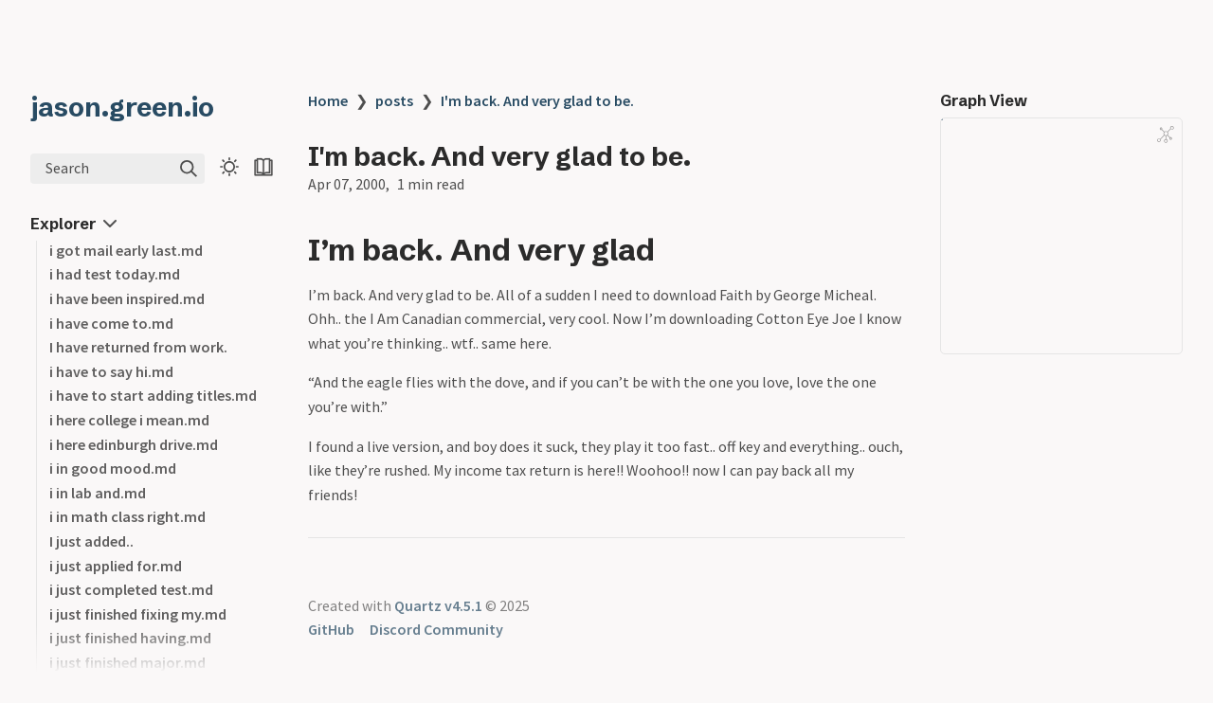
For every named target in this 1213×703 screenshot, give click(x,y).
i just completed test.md (131, 589)
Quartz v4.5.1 (438, 605)
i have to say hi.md (111, 371)
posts (394, 100)
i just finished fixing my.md (137, 613)
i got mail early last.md (126, 250)
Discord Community (436, 629)
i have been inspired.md (127, 298)
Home (328, 100)
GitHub (331, 629)
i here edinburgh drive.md (133, 444)
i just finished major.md (127, 662)
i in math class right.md (127, 516)
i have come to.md (111, 323)
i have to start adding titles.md (153, 395)
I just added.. (91, 541)
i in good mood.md (112, 468)
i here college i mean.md (129, 419)
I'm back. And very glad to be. (537, 100)
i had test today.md (114, 273)
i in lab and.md (97, 492)
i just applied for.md (115, 565)
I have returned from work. (138, 346)
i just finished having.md (130, 637)
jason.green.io (122, 107)
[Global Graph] (1165, 134)
